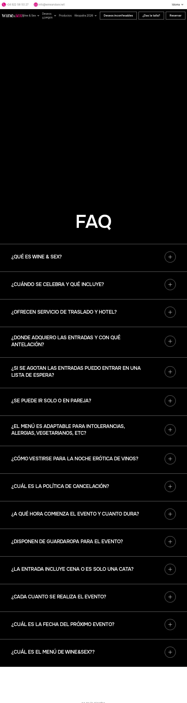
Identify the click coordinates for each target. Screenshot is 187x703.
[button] (30, 15)
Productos (65, 15)
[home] (13, 15)
